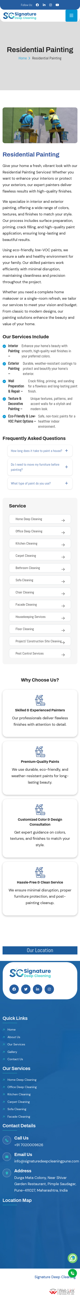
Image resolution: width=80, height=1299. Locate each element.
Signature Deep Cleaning (56, 1277)
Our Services (16, 1044)
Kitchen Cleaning (26, 543)
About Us (13, 1037)
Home (23, 58)
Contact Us (15, 1059)
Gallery (12, 1052)
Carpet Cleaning (26, 555)
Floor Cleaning (25, 629)
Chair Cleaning (25, 592)
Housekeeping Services (31, 616)
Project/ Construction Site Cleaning (39, 641)
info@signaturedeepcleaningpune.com (46, 1161)
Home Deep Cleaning (29, 519)
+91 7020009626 (28, 1144)
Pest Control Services (30, 653)
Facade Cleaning (26, 604)
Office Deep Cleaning (29, 531)
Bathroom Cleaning (28, 568)
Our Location (40, 950)
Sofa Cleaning (24, 580)
